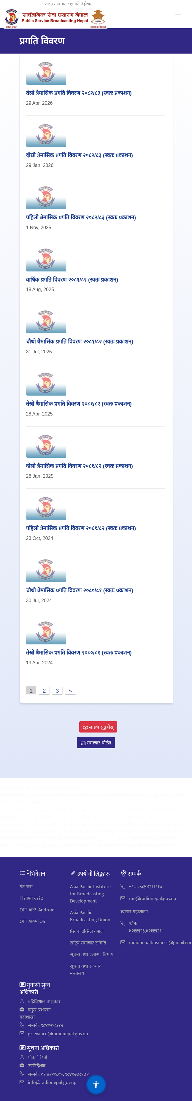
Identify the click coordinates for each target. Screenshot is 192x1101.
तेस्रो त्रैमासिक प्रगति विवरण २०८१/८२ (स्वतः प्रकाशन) (79, 403)
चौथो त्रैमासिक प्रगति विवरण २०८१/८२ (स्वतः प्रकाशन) (79, 341)
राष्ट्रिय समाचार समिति (88, 943)
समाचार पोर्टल (96, 742)
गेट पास (26, 887)
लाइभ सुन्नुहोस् (98, 727)
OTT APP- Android (37, 910)
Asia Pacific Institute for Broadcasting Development (90, 894)
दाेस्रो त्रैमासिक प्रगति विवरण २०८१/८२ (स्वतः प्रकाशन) (79, 465)
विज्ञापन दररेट (31, 898)
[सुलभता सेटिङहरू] (96, 1085)
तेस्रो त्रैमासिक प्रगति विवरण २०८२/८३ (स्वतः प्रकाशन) (79, 92)
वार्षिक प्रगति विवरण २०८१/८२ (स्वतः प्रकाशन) (72, 279)
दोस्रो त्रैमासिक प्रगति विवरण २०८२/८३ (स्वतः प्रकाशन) (79, 155)
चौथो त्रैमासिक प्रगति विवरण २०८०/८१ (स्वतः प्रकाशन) (79, 590)
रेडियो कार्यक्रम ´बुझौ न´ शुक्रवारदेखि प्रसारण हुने (40, 789)
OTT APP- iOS (32, 922)
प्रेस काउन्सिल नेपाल (87, 931)
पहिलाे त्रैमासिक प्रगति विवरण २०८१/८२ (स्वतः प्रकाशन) (81, 528)
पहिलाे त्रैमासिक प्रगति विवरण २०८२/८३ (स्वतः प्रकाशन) (81, 217)
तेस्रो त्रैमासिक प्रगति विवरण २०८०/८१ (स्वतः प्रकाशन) (79, 652)
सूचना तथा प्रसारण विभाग (91, 955)
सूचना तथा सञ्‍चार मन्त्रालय (85, 969)
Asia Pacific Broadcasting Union (90, 916)
